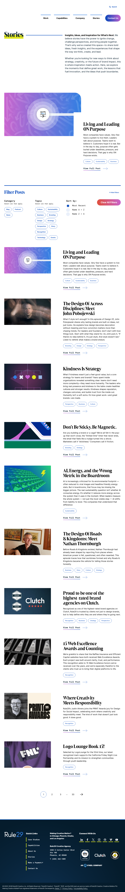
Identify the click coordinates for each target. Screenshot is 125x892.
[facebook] (87, 837)
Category (9, 200)
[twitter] (93, 837)
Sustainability (100, 161)
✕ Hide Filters (114, 192)
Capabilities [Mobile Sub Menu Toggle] (62, 18)
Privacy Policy (85, 888)
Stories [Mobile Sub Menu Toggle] (96, 18)
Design (39, 221)
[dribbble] (105, 837)
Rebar (75, 888)
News (8, 215)
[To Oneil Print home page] (91, 863)
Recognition (41, 232)
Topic (38, 200)
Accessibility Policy (98, 888)
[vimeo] (111, 837)
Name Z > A (75, 213)
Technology (41, 237)
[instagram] (99, 837)
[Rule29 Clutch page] (100, 853)
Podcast (18, 209)
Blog (8, 209)
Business (113, 161)
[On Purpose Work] (85, 853)
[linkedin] (81, 837)
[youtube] (116, 837)
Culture (87, 161)
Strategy (51, 221)
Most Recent (76, 205)
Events (53, 237)
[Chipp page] (115, 853)
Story (53, 226)
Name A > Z (75, 209)
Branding (52, 215)
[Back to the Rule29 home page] (9, 14)
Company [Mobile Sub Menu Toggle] (80, 18)
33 (73, 794)
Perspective (41, 226)
